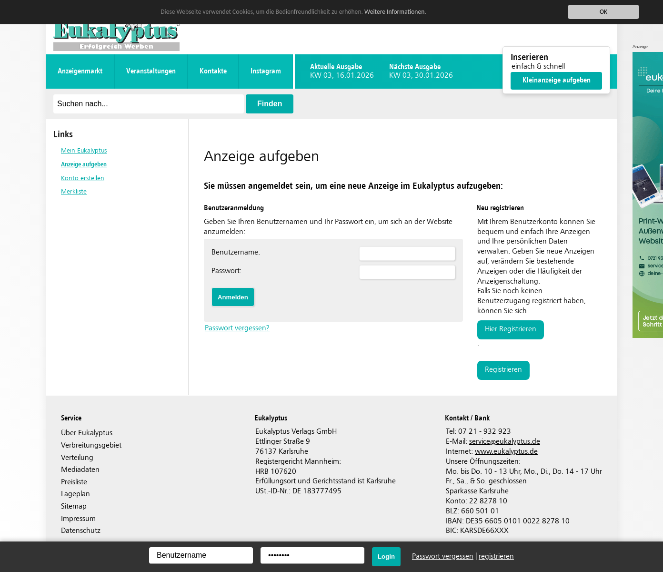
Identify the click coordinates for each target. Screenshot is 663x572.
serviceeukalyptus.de (504, 441)
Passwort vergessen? (237, 328)
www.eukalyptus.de (506, 451)
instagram (266, 71)
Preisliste (74, 482)
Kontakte (213, 71)
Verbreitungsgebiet (91, 445)
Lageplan (75, 494)
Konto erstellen (82, 178)
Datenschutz (80, 530)
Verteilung (77, 457)
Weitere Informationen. (395, 12)
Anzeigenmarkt (80, 71)
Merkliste (74, 191)
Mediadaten (80, 469)
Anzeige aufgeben (84, 164)
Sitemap (74, 506)
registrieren (503, 369)
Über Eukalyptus (86, 433)
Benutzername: (235, 252)
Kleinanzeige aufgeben (556, 80)
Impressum (78, 518)
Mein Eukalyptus (84, 150)
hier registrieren (510, 329)
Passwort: (226, 271)
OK (603, 12)
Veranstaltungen (151, 71)
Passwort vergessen (442, 556)
